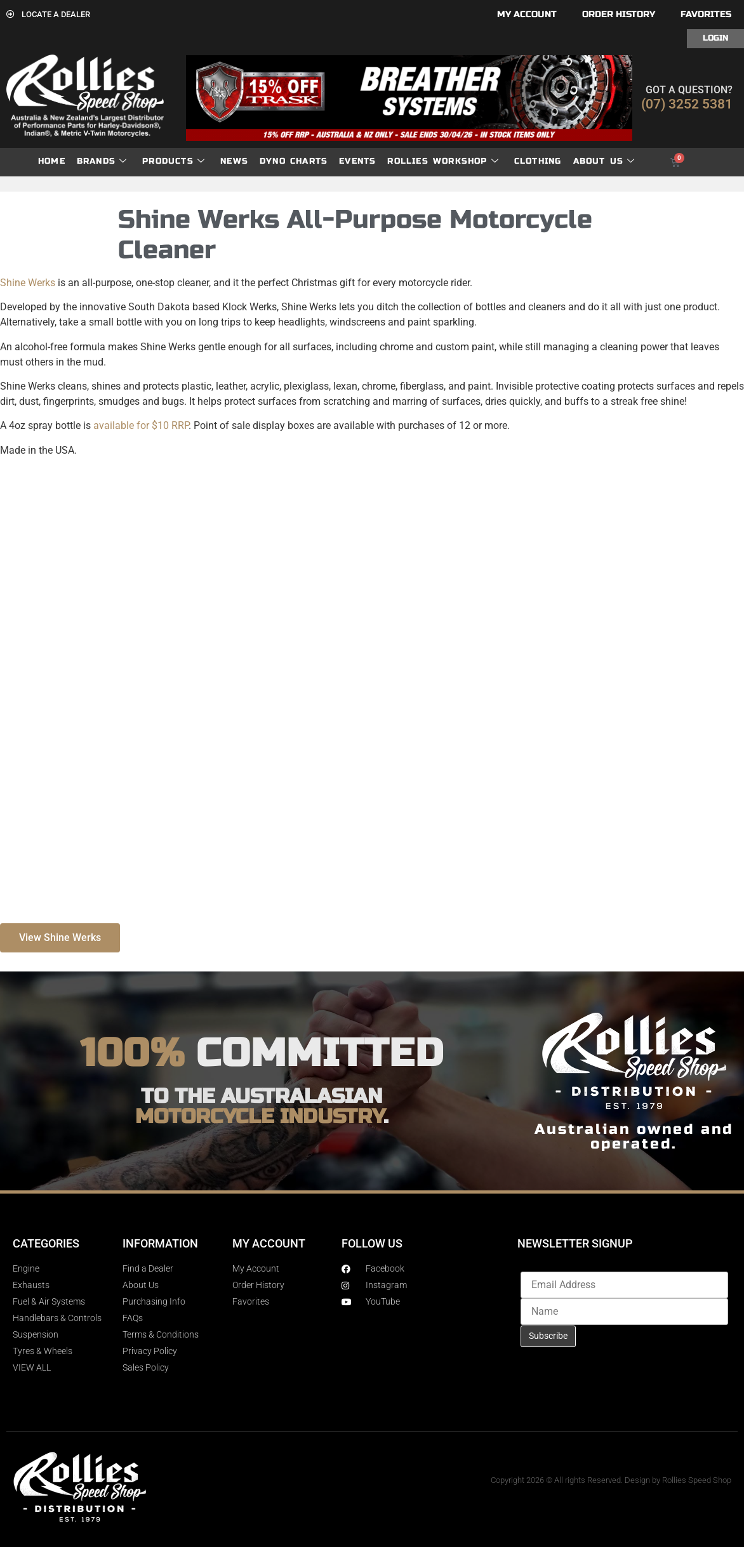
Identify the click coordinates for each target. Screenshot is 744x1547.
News (234, 161)
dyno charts (294, 161)
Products (173, 161)
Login (715, 38)
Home (51, 161)
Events (357, 161)
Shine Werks (27, 283)
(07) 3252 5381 (687, 104)
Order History (618, 14)
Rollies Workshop (442, 161)
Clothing (538, 161)
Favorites (706, 14)
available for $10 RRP (141, 425)
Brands (102, 161)
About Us (604, 161)
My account (527, 14)
